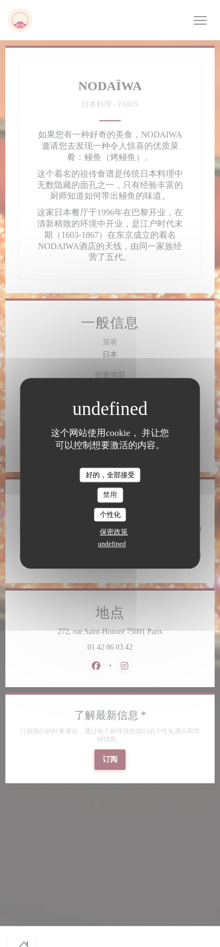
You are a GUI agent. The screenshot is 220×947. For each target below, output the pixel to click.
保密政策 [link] (114, 532)
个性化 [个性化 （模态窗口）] (110, 515)
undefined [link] (112, 544)
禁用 (110, 495)
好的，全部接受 (110, 475)
